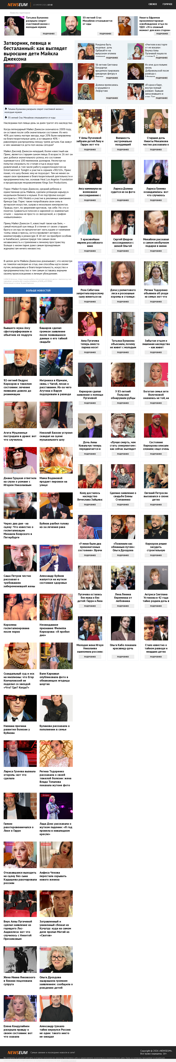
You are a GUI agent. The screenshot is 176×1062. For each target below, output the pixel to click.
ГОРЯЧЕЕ (167, 4)
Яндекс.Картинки (27, 283)
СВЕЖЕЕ (152, 4)
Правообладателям (68, 1061)
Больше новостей (38, 290)
